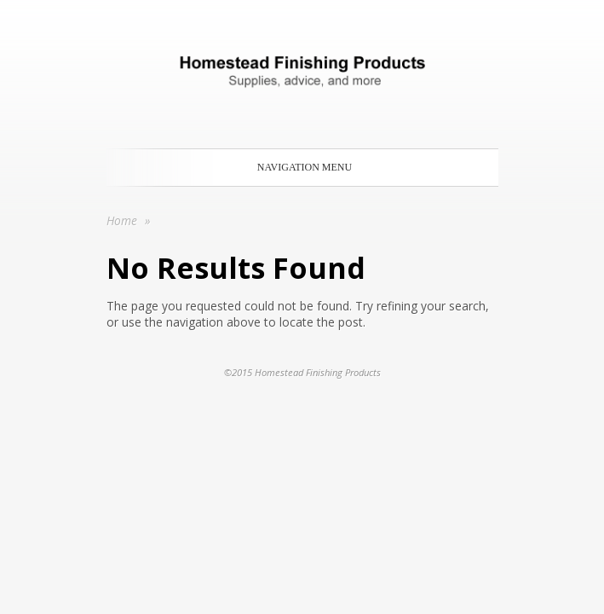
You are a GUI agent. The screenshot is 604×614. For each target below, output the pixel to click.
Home (121, 220)
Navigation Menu (299, 167)
